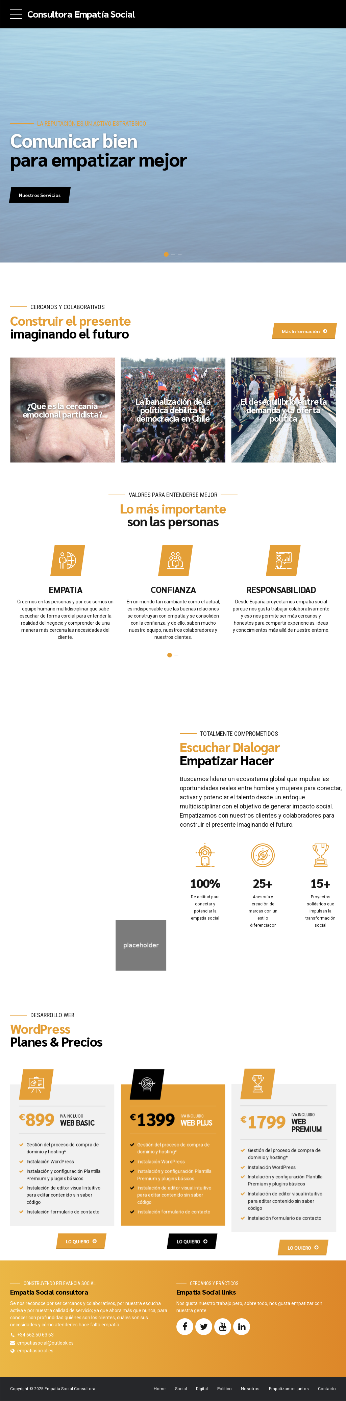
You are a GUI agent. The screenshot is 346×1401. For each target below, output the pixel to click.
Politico (224, 1388)
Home (160, 1388)
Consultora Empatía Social (81, 13)
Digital (202, 1388)
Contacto (327, 1388)
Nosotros (250, 1388)
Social (181, 1388)
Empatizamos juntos (289, 1388)
